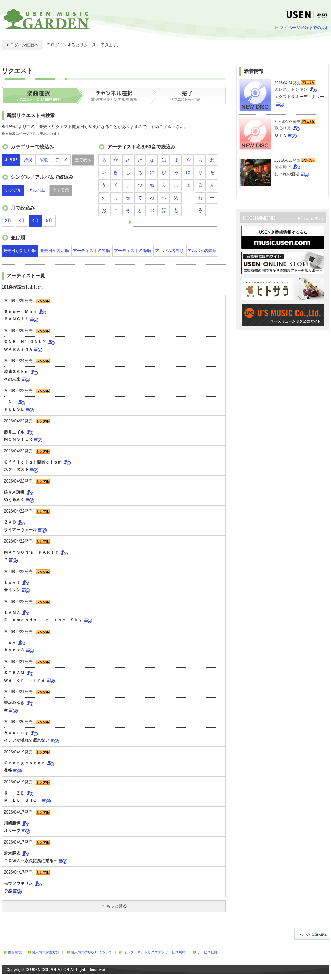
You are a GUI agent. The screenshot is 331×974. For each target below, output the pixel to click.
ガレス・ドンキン (291, 89)
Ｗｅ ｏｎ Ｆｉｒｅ (24, 680)
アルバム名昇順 (169, 250)
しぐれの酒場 (286, 174)
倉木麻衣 (12, 853)
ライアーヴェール (20, 529)
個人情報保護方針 (45, 952)
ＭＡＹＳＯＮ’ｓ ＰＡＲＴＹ (31, 552)
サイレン (12, 589)
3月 (22, 220)
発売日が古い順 (54, 250)
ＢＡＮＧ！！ (16, 318)
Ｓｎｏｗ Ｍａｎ (20, 311)
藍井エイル (14, 432)
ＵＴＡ (280, 135)
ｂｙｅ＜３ (14, 649)
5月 (49, 220)
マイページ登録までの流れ (304, 27)
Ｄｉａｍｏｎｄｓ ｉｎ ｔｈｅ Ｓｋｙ (43, 619)
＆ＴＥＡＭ (14, 672)
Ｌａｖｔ (12, 582)
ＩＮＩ (10, 401)
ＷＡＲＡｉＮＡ (18, 349)
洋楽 (28, 159)
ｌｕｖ (10, 642)
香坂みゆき (14, 702)
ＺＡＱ (10, 522)
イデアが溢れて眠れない (26, 740)
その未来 (12, 379)
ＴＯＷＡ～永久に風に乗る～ (31, 860)
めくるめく (14, 499)
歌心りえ (282, 128)
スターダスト (16, 469)
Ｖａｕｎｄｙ (16, 732)
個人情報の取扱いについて (91, 952)
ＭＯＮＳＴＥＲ (18, 439)
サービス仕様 (207, 952)
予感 (8, 890)
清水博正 (282, 166)
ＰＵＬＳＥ (14, 409)
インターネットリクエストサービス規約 (154, 952)
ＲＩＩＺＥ (14, 793)
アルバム (37, 190)
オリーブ (12, 830)
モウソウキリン (18, 883)
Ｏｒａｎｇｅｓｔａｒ (24, 763)
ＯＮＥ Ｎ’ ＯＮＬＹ (25, 341)
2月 (8, 220)
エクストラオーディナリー (299, 96)
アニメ (61, 159)
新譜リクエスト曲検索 (31, 115)
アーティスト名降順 (132, 250)
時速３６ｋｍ (16, 371)
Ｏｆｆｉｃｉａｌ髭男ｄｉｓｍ (33, 462)
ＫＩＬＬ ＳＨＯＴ (22, 800)
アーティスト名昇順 (91, 250)
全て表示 (83, 159)
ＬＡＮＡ (12, 612)
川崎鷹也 (12, 823)
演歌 (44, 159)
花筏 (8, 770)
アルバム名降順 (202, 250)
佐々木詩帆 (14, 492)
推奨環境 (15, 952)
